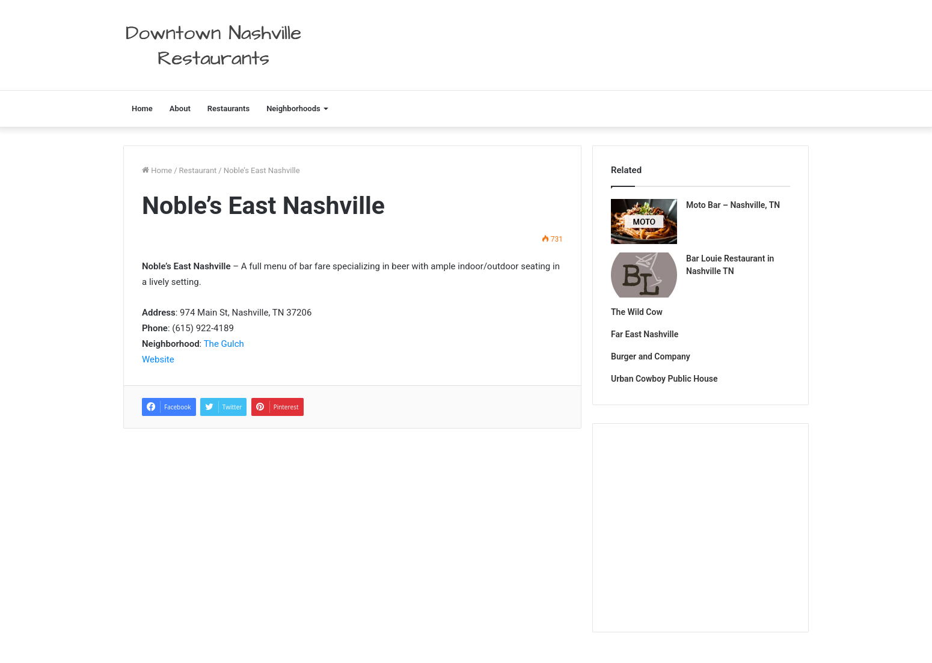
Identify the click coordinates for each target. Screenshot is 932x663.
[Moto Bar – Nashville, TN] (644, 221)
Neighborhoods (293, 108)
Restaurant (198, 170)
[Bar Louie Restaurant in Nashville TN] (644, 275)
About (180, 108)
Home (142, 108)
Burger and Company (650, 356)
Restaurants (228, 108)
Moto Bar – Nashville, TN (733, 205)
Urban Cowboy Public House (664, 378)
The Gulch (224, 343)
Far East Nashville (644, 334)
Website (158, 359)
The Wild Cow (637, 312)
